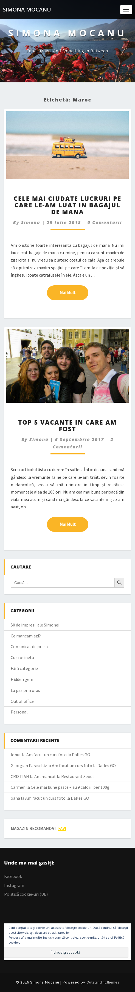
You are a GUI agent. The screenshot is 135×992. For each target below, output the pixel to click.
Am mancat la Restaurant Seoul (64, 776)
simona (30, 222)
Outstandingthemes (102, 982)
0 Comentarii (105, 222)
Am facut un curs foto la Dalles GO (58, 754)
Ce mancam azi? (26, 636)
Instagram (14, 885)
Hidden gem (22, 679)
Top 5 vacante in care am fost (67, 425)
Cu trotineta (22, 657)
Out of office (22, 701)
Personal (19, 712)
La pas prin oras (25, 690)
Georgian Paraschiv (29, 765)
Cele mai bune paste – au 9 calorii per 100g (70, 787)
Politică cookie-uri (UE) (26, 894)
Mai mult (74, 292)
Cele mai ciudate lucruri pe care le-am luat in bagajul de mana (68, 205)
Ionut (16, 754)
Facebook (13, 876)
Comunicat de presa (29, 646)
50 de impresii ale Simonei (35, 625)
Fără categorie (24, 668)
